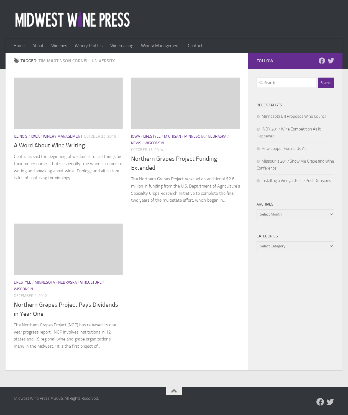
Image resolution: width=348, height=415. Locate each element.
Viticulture (91, 282)
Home (19, 45)
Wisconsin (154, 143)
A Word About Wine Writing (49, 145)
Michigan (172, 136)
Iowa (35, 136)
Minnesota (194, 136)
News (136, 143)
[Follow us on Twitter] (330, 60)
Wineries (59, 45)
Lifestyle (152, 136)
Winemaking (121, 45)
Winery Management (160, 45)
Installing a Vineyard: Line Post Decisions (296, 180)
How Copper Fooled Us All (284, 148)
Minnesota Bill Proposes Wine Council (294, 116)
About (38, 45)
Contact (195, 45)
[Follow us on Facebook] (322, 60)
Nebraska (217, 136)
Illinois (20, 136)
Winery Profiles (89, 45)
